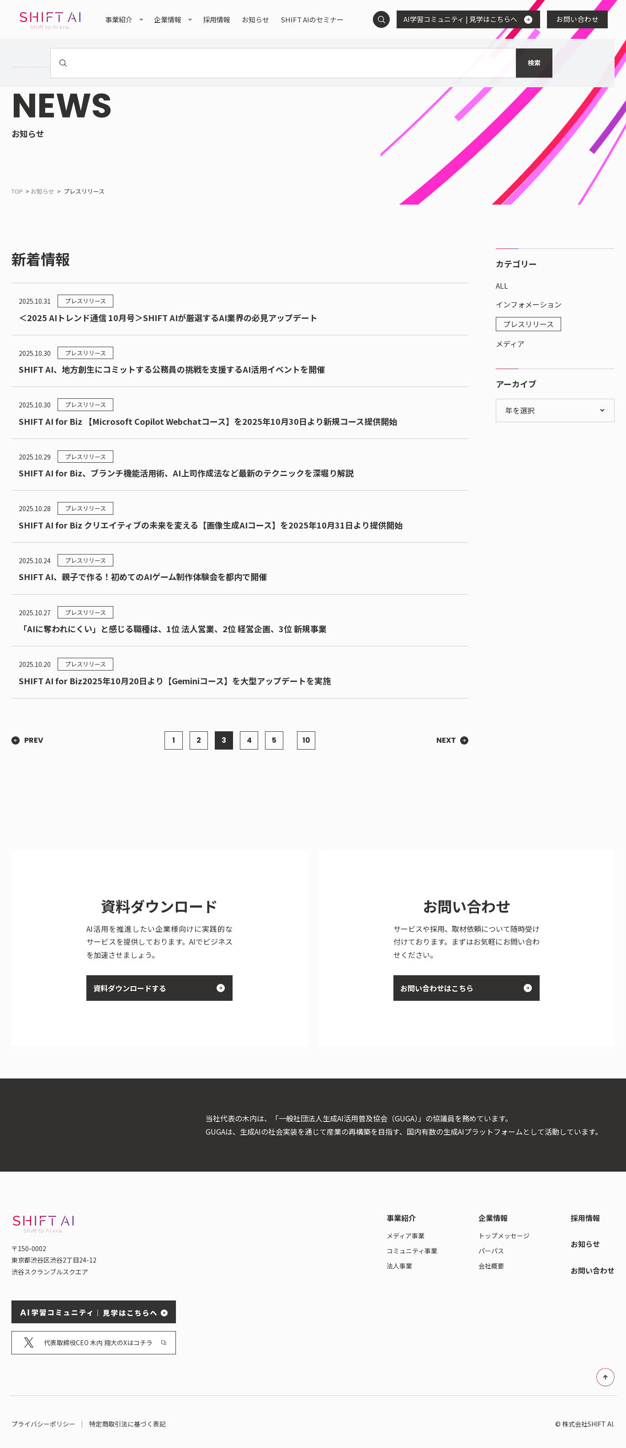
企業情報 (167, 19)
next (446, 740)
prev (33, 740)
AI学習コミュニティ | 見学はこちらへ (464, 19)
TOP (17, 191)
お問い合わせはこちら (462, 988)
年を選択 (520, 410)
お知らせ (42, 191)
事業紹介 (119, 19)
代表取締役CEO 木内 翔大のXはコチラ (94, 1338)
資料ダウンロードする (155, 988)
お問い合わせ (577, 19)
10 (306, 740)
